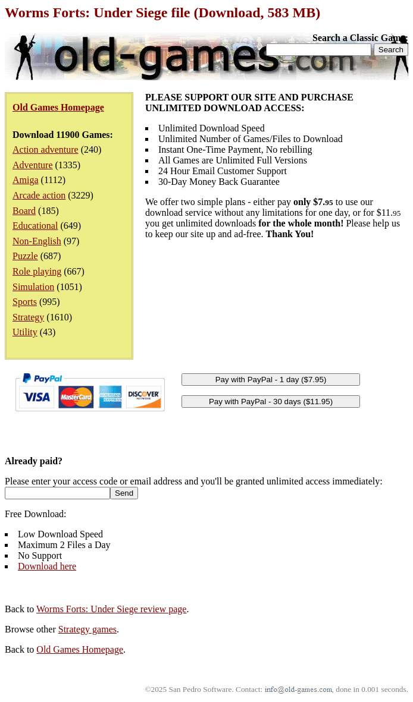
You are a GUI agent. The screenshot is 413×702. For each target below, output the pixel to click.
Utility (24, 332)
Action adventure (45, 149)
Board (24, 211)
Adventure (32, 165)
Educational (35, 226)
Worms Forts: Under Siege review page (111, 609)
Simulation (33, 287)
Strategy (28, 317)
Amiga (25, 180)
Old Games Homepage (79, 649)
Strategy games (87, 629)
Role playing (36, 271)
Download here (47, 566)
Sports (24, 302)
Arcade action (38, 195)
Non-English (36, 241)
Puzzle (25, 256)
